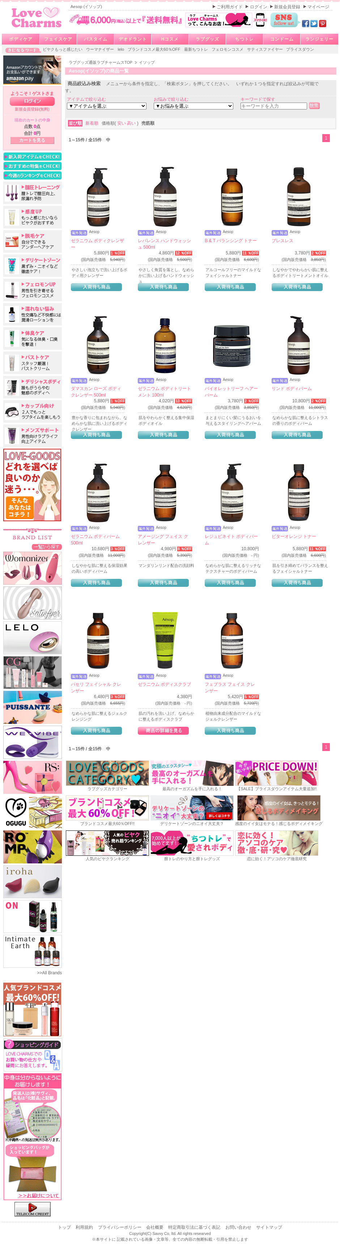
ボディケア (21, 39)
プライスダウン (300, 49)
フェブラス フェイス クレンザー (230, 687)
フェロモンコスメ (228, 49)
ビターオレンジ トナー (294, 536)
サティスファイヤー (265, 49)
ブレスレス (282, 240)
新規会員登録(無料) (32, 109)
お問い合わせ (238, 1227)
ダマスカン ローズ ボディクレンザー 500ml (96, 392)
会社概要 (155, 1227)
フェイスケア (58, 39)
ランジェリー (319, 39)
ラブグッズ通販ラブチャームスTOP (101, 62)
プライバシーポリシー (120, 1227)
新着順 (92, 123)
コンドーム (282, 39)
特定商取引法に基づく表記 (194, 1227)
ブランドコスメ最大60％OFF (155, 49)
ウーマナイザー (100, 49)
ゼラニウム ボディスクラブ (164, 684)
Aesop (94, 232)
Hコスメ (170, 39)
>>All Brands (49, 972)
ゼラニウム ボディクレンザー (97, 244)
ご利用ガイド (230, 6)
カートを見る (32, 140)
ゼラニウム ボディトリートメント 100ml (164, 392)
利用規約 (85, 1227)
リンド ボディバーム (292, 388)
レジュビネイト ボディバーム (231, 540)
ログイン (259, 6)
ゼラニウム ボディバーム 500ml (95, 540)
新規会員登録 (287, 6)
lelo (121, 49)
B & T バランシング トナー (231, 240)
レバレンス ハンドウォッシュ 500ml (164, 244)
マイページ (318, 6)
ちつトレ (244, 39)
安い (122, 123)
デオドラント (133, 39)
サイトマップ (269, 1227)
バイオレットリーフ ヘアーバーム (231, 392)
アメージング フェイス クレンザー (163, 540)
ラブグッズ (207, 39)
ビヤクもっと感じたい (63, 49)
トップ (65, 1227)
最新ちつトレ (196, 49)
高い (132, 123)
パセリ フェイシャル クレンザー (96, 687)
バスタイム (95, 39)
